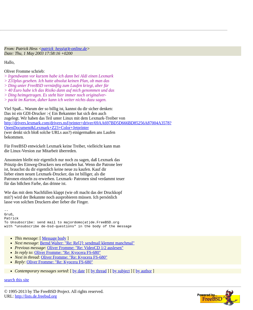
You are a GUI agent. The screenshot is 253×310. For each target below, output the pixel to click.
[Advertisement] (100, 16)
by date (79, 275)
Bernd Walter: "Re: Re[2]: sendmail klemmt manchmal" (87, 247)
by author (144, 275)
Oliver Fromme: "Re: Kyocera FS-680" (67, 256)
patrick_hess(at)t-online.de (64, 48)
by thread (99, 275)
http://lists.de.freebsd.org (36, 300)
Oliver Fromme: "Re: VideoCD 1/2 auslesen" (85, 251)
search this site (16, 284)
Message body (54, 242)
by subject (121, 275)
